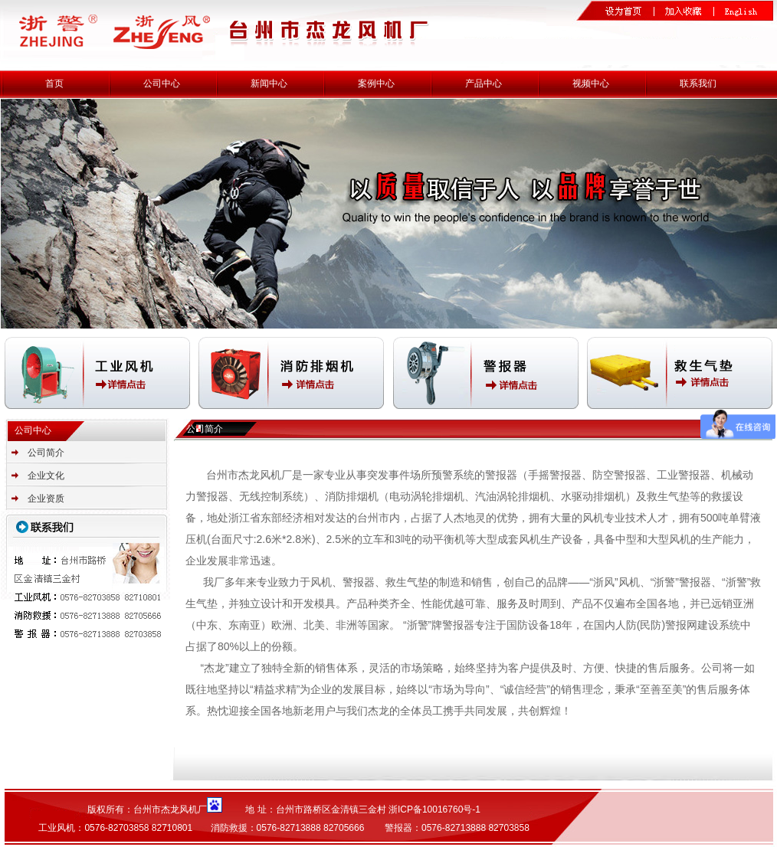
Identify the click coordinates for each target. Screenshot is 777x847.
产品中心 (483, 83)
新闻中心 (269, 83)
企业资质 (46, 498)
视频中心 (590, 83)
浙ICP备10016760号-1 (434, 809)
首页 (54, 83)
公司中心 (161, 83)
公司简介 (46, 452)
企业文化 (46, 475)
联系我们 (698, 83)
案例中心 (376, 83)
